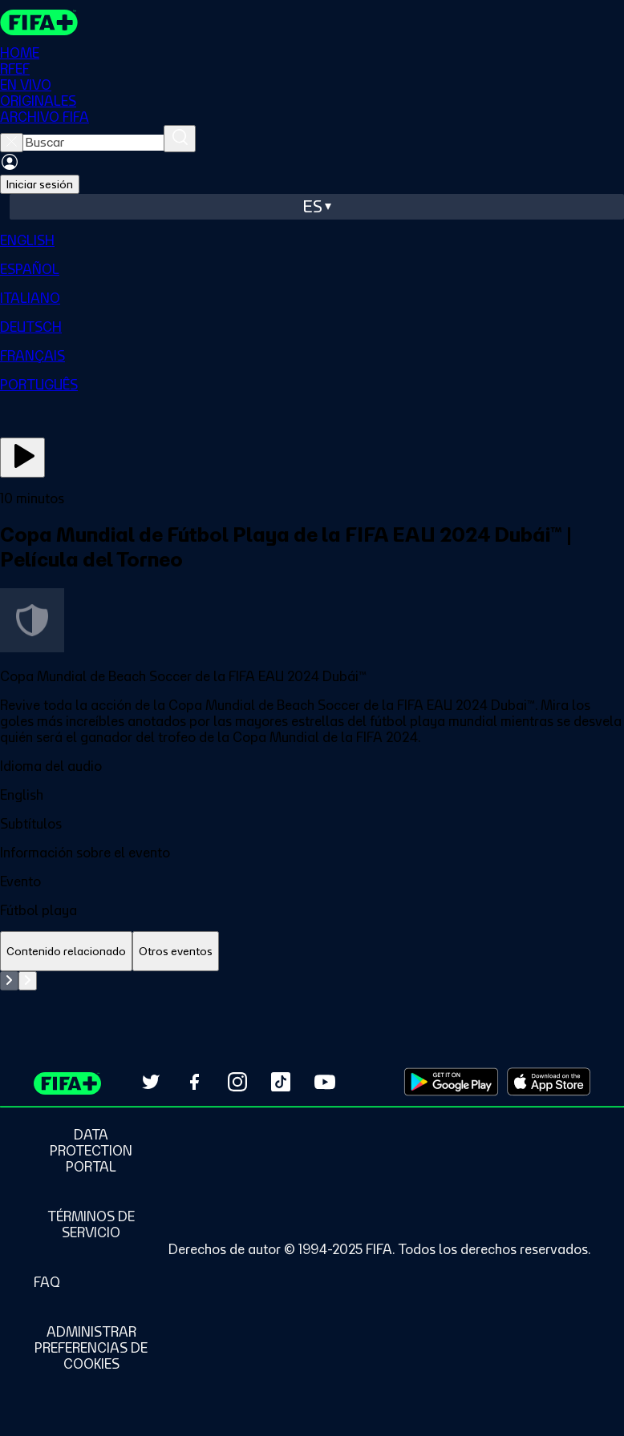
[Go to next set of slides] (27, 980)
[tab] (66, 951)
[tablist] (312, 951)
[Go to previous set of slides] (9, 980)
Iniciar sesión (39, 184)
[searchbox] (93, 143)
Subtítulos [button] (31, 824)
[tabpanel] (312, 980)
